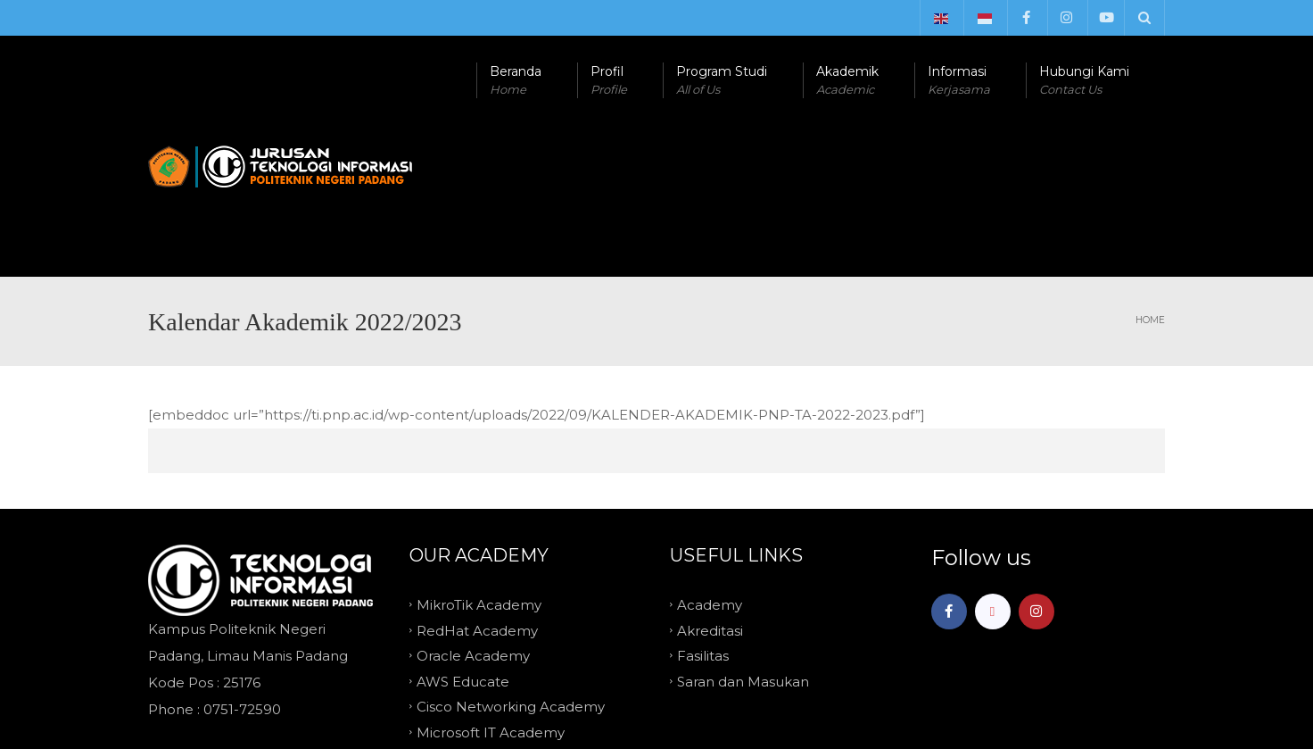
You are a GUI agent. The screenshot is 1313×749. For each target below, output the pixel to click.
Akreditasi (710, 478)
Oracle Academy (473, 503)
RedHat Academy (477, 478)
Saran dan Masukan (743, 528)
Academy (709, 453)
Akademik (847, 80)
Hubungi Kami (1084, 80)
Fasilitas (703, 503)
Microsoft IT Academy (491, 579)
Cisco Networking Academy (511, 554)
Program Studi (721, 80)
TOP (656, 650)
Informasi (959, 80)
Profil (608, 80)
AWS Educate (463, 528)
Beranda (515, 80)
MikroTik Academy (479, 453)
